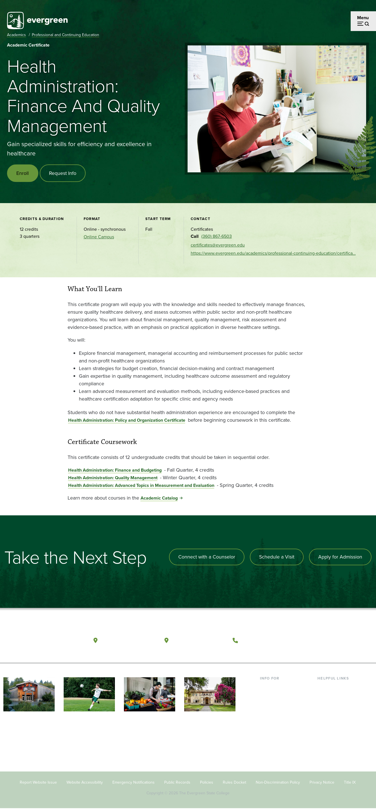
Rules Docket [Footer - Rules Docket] (234, 783)
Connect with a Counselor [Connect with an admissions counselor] (205, 557)
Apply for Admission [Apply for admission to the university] (340, 557)
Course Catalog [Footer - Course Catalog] (332, 714)
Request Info (63, 173)
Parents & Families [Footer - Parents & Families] (278, 705)
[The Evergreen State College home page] (40, 641)
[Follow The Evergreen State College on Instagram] (340, 640)
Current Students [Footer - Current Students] (276, 687)
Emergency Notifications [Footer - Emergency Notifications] (133, 783)
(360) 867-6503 (216, 237)
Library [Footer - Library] (324, 687)
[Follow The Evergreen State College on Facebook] (317, 640)
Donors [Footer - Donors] (267, 723)
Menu (363, 17)
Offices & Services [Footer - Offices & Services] (335, 705)
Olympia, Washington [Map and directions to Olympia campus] (128, 640)
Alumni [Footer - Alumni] (267, 733)
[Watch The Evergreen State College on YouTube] (328, 640)
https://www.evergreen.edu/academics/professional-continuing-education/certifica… (273, 253)
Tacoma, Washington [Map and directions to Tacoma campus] (199, 640)
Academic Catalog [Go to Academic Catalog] (159, 498)
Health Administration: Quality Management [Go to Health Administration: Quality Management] (112, 478)
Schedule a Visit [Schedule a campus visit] (276, 557)
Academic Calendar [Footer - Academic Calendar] (336, 723)
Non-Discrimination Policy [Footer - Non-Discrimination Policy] (278, 783)
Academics (16, 35)
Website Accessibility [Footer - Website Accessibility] (84, 783)
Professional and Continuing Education (65, 35)
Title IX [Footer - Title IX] (350, 783)
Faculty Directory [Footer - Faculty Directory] (334, 696)
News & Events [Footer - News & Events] (332, 733)
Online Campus (99, 237)
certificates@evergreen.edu (218, 245)
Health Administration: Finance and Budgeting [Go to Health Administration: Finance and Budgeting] (115, 470)
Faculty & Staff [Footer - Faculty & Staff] (274, 714)
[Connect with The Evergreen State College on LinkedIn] (352, 640)
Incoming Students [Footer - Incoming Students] (278, 696)
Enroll (23, 173)
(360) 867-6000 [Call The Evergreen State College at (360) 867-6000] (262, 640)
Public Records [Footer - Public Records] (177, 783)
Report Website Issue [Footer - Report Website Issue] (38, 783)
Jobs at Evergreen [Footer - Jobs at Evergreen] (335, 742)
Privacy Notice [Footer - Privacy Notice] (322, 783)
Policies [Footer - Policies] (206, 783)
